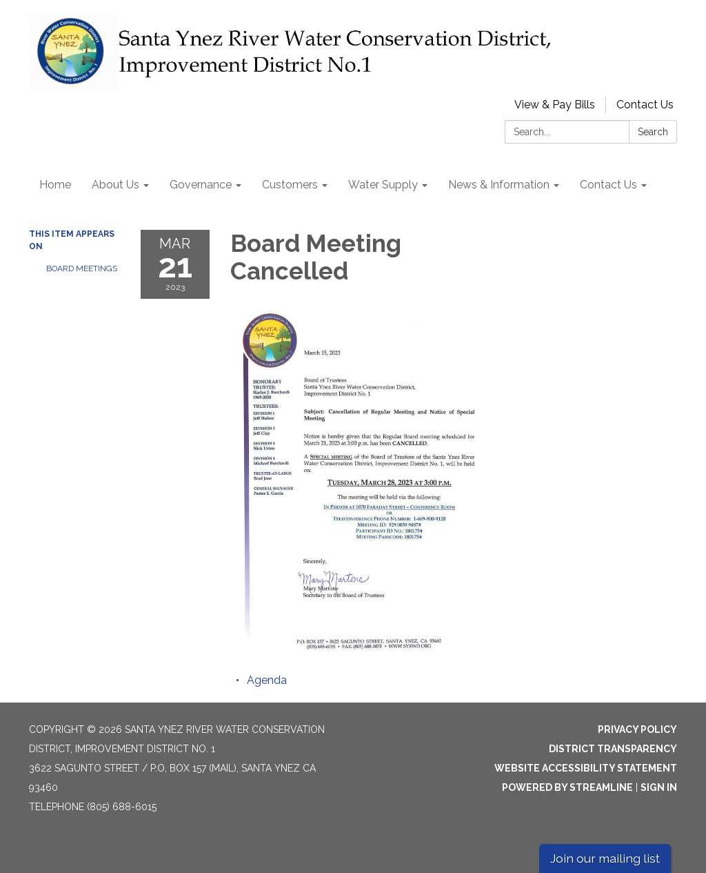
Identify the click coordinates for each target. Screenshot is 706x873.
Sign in (659, 787)
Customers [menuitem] (290, 184)
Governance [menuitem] (201, 184)
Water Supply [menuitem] (383, 184)
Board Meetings (81, 268)
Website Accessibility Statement (585, 768)
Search (653, 131)
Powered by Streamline (567, 787)
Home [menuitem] (55, 184)
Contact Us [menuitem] (608, 184)
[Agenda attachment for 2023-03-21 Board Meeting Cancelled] (267, 680)
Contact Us (645, 104)
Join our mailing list (605, 858)
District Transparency (613, 748)
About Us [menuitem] (115, 184)
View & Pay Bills (554, 104)
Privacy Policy (637, 729)
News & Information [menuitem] (498, 184)
